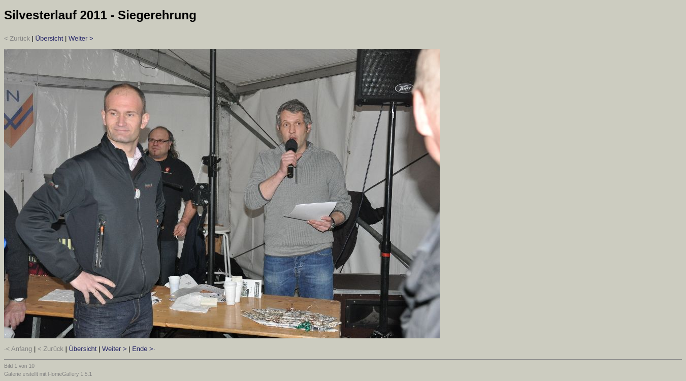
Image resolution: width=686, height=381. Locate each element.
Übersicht (49, 38)
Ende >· (143, 349)
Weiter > (81, 38)
